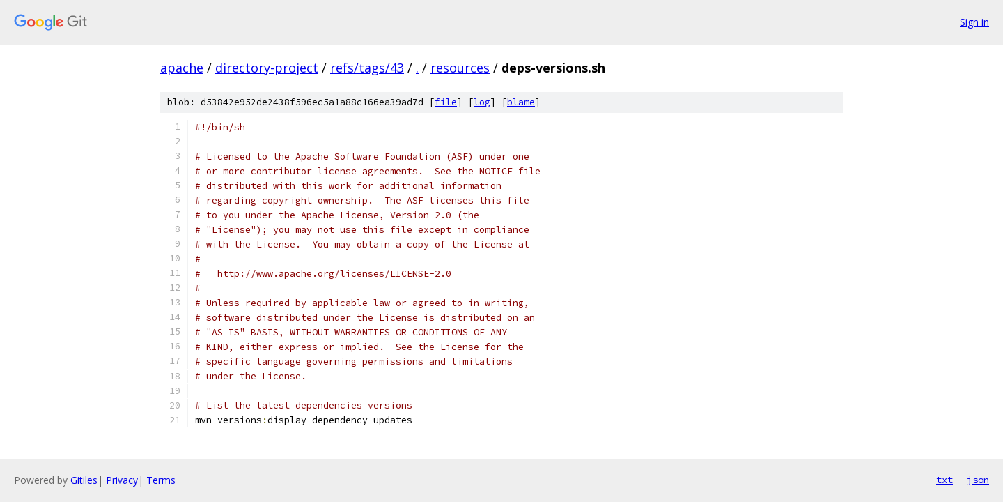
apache (181, 67)
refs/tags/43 (367, 67)
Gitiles (84, 480)
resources (460, 67)
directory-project (266, 67)
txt (944, 479)
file (446, 102)
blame (521, 102)
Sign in (974, 22)
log (482, 102)
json (978, 479)
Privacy (122, 480)
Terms (161, 480)
